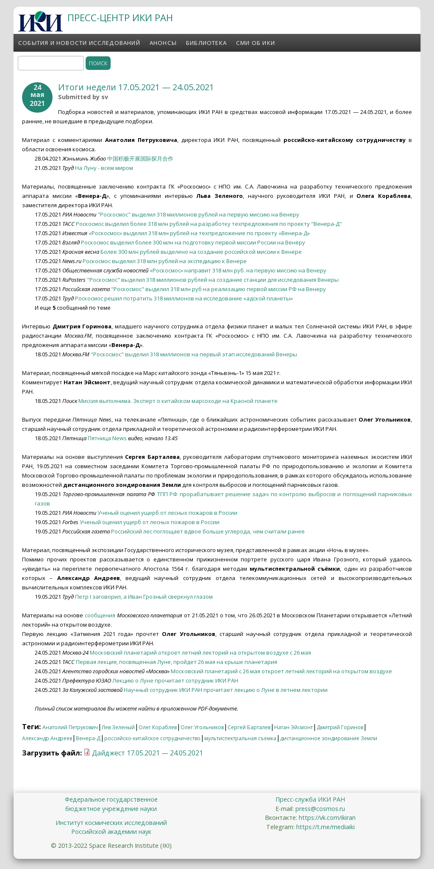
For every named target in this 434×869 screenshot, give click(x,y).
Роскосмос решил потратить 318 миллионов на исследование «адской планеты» (184, 298)
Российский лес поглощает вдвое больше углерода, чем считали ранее (208, 531)
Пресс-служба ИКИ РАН (310, 799)
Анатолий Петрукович (70, 727)
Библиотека (206, 43)
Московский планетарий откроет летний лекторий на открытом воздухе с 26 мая (200, 652)
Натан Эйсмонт (293, 727)
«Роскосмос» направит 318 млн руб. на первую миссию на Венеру (238, 270)
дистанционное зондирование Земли (328, 738)
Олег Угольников (202, 727)
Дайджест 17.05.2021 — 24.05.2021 (147, 753)
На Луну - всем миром (104, 168)
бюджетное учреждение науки (111, 809)
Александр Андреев (47, 738)
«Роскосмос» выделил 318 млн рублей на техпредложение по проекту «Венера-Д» (199, 233)
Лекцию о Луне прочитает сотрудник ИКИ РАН (175, 680)
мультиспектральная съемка (240, 738)
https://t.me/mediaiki (325, 827)
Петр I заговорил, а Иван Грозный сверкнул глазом (144, 596)
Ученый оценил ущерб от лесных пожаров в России (167, 512)
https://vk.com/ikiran (327, 817)
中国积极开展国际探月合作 (140, 158)
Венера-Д (88, 738)
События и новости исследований (79, 43)
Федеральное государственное (111, 799)
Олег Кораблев (158, 727)
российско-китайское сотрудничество (152, 738)
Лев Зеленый (118, 727)
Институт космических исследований (111, 823)
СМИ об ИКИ (255, 43)
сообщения (100, 615)
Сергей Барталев (249, 727)
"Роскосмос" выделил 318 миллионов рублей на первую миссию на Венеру (198, 214)
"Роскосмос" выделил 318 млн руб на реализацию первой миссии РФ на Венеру (218, 289)
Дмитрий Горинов (340, 727)
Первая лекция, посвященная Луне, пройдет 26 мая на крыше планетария (176, 662)
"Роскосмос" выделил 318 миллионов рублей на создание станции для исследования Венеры (213, 279)
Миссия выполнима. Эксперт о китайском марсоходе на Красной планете (178, 401)
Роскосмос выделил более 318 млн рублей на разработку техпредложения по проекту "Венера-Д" (209, 224)
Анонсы (163, 43)
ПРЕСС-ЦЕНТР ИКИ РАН (120, 17)
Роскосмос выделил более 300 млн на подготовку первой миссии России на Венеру (193, 242)
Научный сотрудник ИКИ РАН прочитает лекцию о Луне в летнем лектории (226, 690)
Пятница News (107, 438)
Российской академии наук (111, 831)
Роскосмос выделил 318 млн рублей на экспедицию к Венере (165, 261)
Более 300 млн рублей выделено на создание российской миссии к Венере (201, 251)
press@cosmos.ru (320, 809)
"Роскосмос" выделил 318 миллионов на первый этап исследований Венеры (194, 354)
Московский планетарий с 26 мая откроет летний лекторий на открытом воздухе (281, 671)
